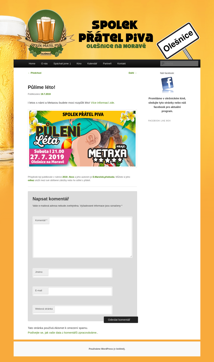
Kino (79, 63)
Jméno (38, 272)
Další (133, 73)
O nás (44, 63)
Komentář (41, 220)
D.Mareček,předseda (103, 177)
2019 (64, 177)
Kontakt (121, 63)
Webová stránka (44, 308)
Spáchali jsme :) (62, 63)
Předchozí (34, 73)
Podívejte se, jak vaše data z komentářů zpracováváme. (62, 332)
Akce (71, 177)
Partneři (107, 63)
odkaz (31, 180)
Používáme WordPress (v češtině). (107, 349)
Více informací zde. (103, 102)
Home (32, 63)
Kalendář (92, 63)
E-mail (38, 290)
